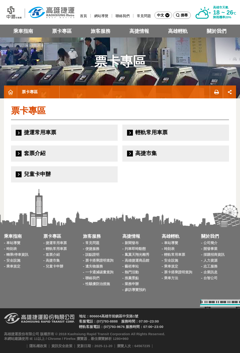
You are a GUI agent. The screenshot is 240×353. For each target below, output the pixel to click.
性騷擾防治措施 (97, 284)
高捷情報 (139, 31)
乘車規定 (13, 266)
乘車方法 (171, 278)
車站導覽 (13, 243)
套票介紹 (53, 254)
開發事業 (210, 249)
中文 (163, 15)
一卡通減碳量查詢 (99, 272)
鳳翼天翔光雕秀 (137, 254)
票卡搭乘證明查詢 (99, 260)
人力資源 (210, 260)
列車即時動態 (135, 249)
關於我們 (216, 31)
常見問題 (144, 16)
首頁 (83, 16)
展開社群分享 (229, 91)
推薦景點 (132, 278)
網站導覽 (101, 16)
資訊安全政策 (61, 346)
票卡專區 (62, 31)
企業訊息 (210, 272)
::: (77, 16)
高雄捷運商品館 (137, 260)
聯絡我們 (123, 16)
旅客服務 (100, 31)
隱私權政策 (38, 346)
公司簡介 (210, 243)
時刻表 (11, 249)
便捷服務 (92, 249)
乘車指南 (23, 31)
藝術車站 (132, 266)
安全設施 (13, 260)
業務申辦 (132, 284)
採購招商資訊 (214, 254)
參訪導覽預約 (135, 290)
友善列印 (216, 91)
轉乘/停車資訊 (17, 254)
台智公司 (210, 278)
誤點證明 (92, 254)
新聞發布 (132, 243)
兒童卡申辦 (54, 266)
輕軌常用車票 (56, 249)
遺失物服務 (94, 266)
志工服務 (210, 266)
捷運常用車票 (56, 243)
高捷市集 (53, 260)
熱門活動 (132, 272)
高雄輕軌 (178, 31)
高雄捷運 (39, 12)
